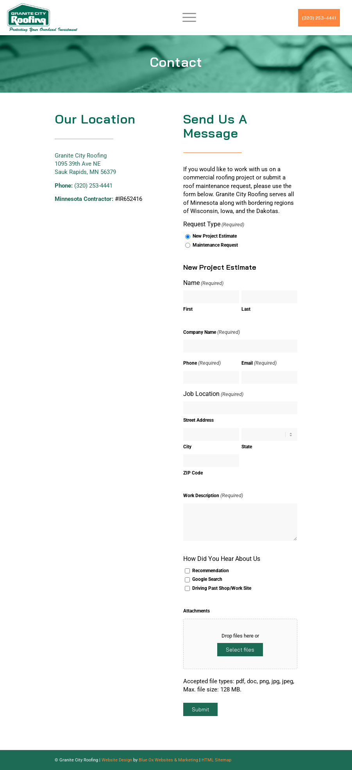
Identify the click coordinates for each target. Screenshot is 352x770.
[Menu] (185, 17)
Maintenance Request (215, 245)
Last (245, 309)
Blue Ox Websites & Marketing (168, 760)
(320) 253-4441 (319, 18)
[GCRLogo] (42, 17)
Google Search (207, 579)
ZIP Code (193, 473)
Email (259, 363)
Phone (202, 363)
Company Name (211, 332)
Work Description (213, 495)
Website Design (117, 760)
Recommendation (210, 570)
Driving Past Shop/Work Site (221, 588)
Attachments (196, 611)
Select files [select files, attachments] (240, 649)
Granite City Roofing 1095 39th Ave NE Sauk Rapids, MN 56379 (85, 164)
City (187, 446)
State (246, 446)
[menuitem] (185, 17)
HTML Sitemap (216, 760)
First (188, 309)
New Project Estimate (215, 236)
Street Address (198, 420)
